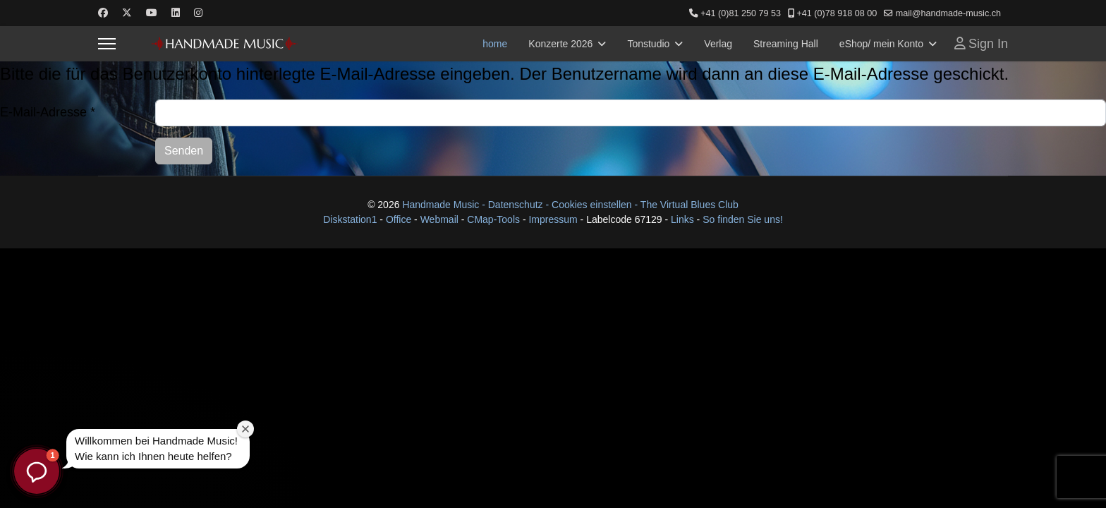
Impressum (552, 219)
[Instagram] (198, 12)
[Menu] (107, 43)
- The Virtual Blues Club (687, 204)
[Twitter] (127, 12)
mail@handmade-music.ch (948, 13)
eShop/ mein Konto (881, 43)
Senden (183, 151)
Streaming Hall (785, 43)
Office (398, 219)
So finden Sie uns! (743, 219)
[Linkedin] (175, 12)
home (494, 43)
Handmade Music (442, 204)
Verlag (718, 43)
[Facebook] (103, 12)
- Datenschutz (512, 204)
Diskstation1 (350, 219)
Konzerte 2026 (560, 43)
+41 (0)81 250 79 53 (740, 13)
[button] (36, 471)
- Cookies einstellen (588, 204)
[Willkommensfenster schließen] (245, 429)
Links (684, 219)
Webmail (439, 219)
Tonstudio (648, 43)
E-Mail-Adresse (47, 112)
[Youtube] (151, 12)
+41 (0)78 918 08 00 (836, 13)
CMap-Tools (493, 219)
